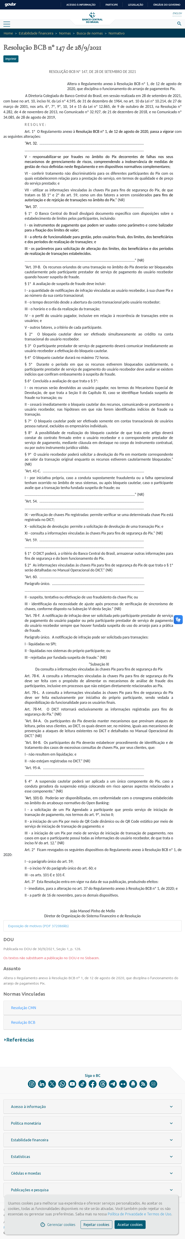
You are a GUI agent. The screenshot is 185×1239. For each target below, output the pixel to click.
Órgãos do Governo (166, 4)
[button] (92, 1007)
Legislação (135, 4)
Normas (65, 33)
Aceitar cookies (130, 1225)
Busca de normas (90, 33)
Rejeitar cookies (96, 1225)
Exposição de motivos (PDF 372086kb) (38, 926)
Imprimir (10, 59)
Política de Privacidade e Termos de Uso (139, 1214)
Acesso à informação (80, 4)
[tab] (92, 1008)
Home (8, 33)
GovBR (10, 4)
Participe (112, 4)
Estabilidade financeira (36, 33)
